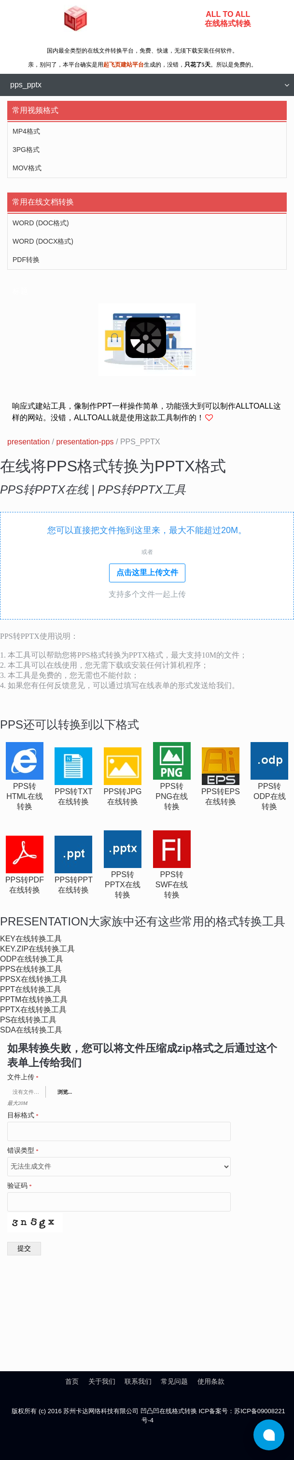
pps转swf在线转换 (171, 884)
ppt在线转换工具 (30, 989)
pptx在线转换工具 (33, 1009)
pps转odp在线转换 (269, 796)
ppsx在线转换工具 (33, 979)
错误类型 (23, 1150)
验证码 (19, 1186)
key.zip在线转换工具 (37, 949)
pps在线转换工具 (31, 969)
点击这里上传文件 (147, 572)
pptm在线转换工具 (34, 999)
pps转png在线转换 (171, 796)
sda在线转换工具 (31, 1030)
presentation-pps (84, 442)
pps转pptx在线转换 (122, 884)
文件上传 (23, 1077)
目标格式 (23, 1115)
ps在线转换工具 (28, 1020)
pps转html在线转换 (24, 796)
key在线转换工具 (31, 939)
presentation (28, 442)
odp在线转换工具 (31, 959)
